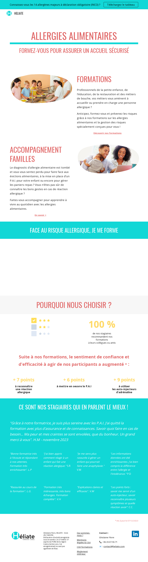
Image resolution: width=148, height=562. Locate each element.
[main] (74, 43)
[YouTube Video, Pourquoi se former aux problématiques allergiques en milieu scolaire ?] (74, 267)
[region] (74, 4)
